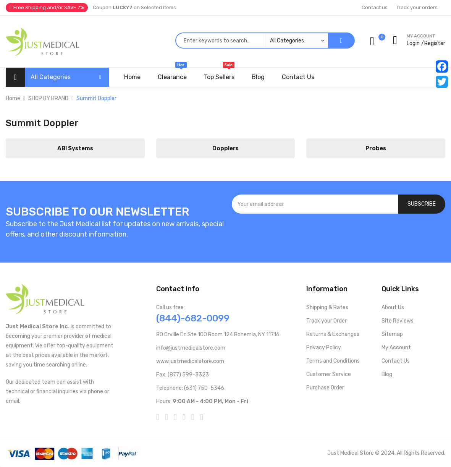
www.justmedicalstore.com (190, 361)
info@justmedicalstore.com (190, 348)
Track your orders (417, 7)
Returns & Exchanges (332, 334)
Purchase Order (325, 387)
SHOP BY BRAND (48, 98)
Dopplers (225, 148)
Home (13, 98)
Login (413, 43)
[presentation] (338, 234)
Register (434, 43)
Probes (375, 148)
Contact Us (395, 361)
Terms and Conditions (333, 361)
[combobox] (251, 40)
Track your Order (326, 321)
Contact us (375, 7)
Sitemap (392, 334)
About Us (392, 307)
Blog (386, 374)
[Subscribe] (421, 204)
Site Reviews (397, 321)
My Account (396, 347)
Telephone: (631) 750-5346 (190, 388)
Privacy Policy (323, 347)
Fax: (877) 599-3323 (182, 374)
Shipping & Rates (327, 307)
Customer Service (328, 374)
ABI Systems (75, 148)
